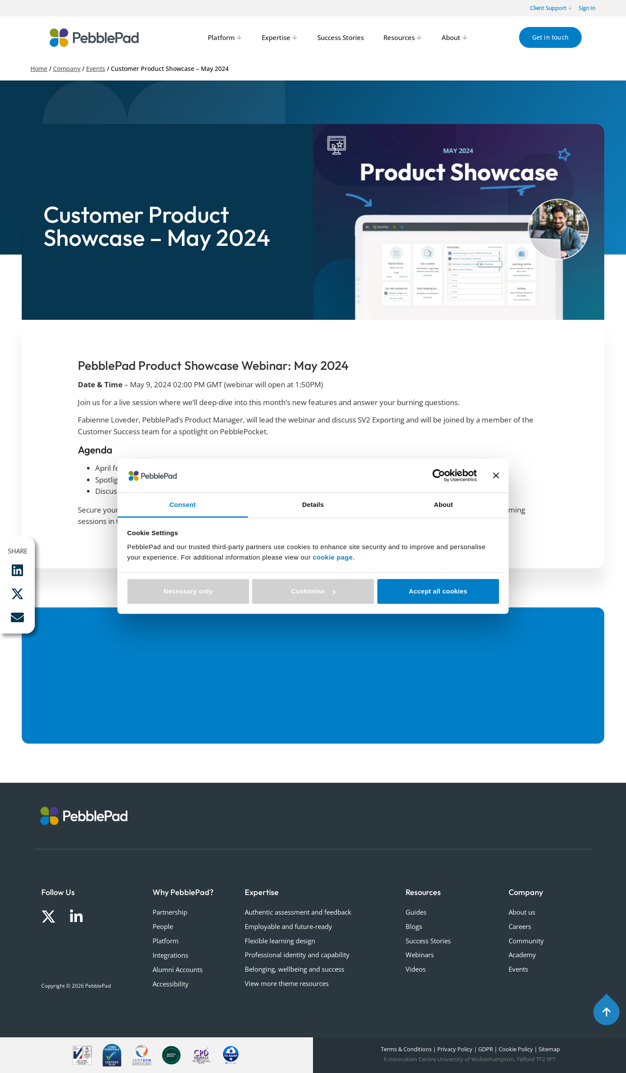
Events (95, 68)
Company (66, 68)
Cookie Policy (516, 1049)
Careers (520, 926)
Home (38, 68)
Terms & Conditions (406, 1049)
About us (522, 912)
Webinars (420, 954)
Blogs (414, 926)
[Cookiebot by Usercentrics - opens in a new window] (439, 475)
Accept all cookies (438, 591)
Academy (522, 954)
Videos (416, 969)
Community (526, 940)
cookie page (333, 557)
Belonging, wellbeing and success (294, 969)
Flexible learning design (280, 940)
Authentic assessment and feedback (298, 912)
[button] (17, 570)
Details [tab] (313, 504)
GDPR (485, 1049)
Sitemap (549, 1049)
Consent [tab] (183, 504)
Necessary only (188, 591)
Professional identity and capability (297, 954)
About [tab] (443, 504)
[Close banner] (496, 476)
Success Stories (428, 940)
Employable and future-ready (288, 926)
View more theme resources (287, 983)
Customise (313, 591)
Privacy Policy (455, 1049)
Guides (416, 912)
